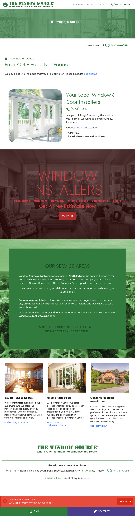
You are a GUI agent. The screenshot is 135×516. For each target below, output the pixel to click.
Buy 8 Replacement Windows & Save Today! (31, 502)
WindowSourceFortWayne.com (37, 316)
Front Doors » (53, 422)
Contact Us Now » (99, 426)
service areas (74, 300)
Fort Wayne (87, 470)
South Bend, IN (68, 292)
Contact (102, 4)
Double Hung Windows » (16, 422)
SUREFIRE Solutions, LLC (56, 478)
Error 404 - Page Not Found (67, 62)
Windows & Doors (83, 4)
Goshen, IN (75, 288)
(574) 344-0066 (121, 4)
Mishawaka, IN (106, 288)
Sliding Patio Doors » (57, 425)
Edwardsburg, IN (45, 288)
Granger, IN (89, 288)
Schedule (67, 216)
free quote (83, 127)
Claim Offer (125, 501)
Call (34, 511)
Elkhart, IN (61, 288)
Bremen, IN (28, 288)
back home (90, 74)
